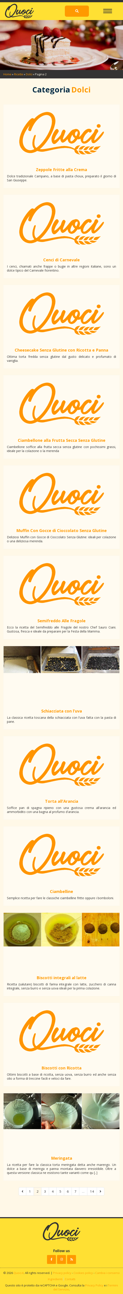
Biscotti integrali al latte (61, 977)
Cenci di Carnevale (61, 259)
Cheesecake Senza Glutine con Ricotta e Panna (61, 350)
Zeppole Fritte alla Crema (61, 169)
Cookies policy (83, 1273)
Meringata (61, 1158)
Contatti (70, 1279)
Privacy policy (62, 1273)
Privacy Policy (94, 1285)
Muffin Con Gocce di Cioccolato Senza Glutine (61, 530)
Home (7, 74)
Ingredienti (55, 1279)
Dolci (29, 74)
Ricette (18, 74)
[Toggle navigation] (107, 9)
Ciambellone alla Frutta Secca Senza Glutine (61, 440)
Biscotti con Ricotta (61, 1067)
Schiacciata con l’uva (61, 710)
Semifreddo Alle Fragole (61, 620)
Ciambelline (61, 891)
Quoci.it (19, 1273)
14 (92, 1191)
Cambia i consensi (107, 1273)
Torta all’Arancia (61, 801)
